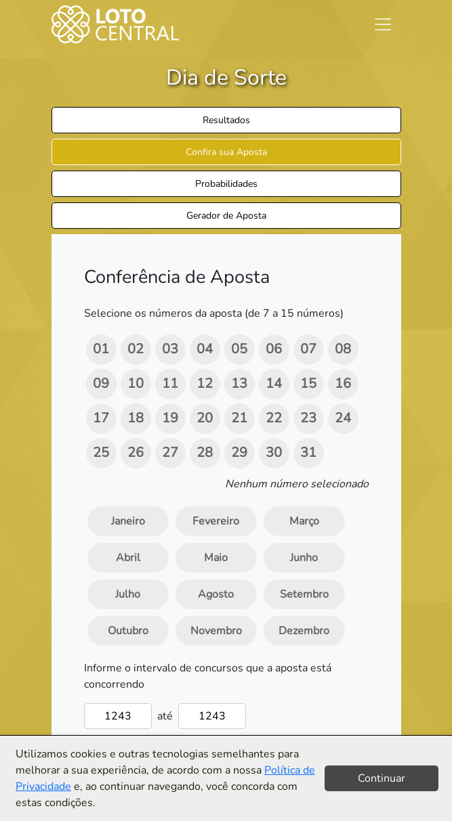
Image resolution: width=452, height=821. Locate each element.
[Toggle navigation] (383, 24)
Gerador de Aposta (226, 215)
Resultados (226, 120)
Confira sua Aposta (226, 152)
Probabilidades (226, 183)
